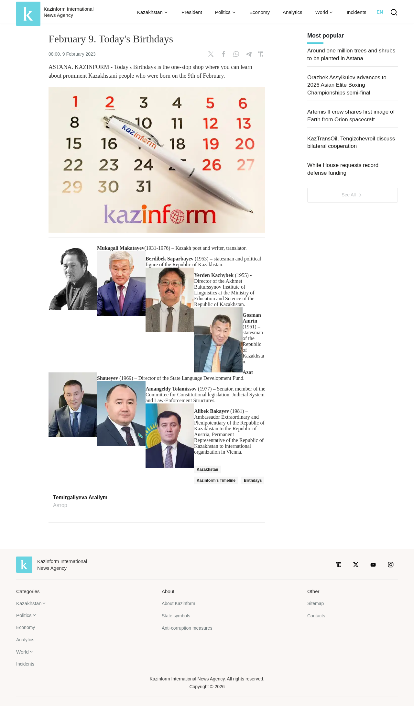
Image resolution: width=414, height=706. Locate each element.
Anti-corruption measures (187, 628)
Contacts (316, 615)
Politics (24, 615)
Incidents (356, 12)
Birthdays (253, 480)
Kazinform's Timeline (216, 480)
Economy (259, 12)
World (22, 652)
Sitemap (315, 603)
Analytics (292, 12)
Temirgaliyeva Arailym (80, 497)
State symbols (176, 615)
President (191, 12)
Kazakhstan (207, 469)
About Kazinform (178, 603)
